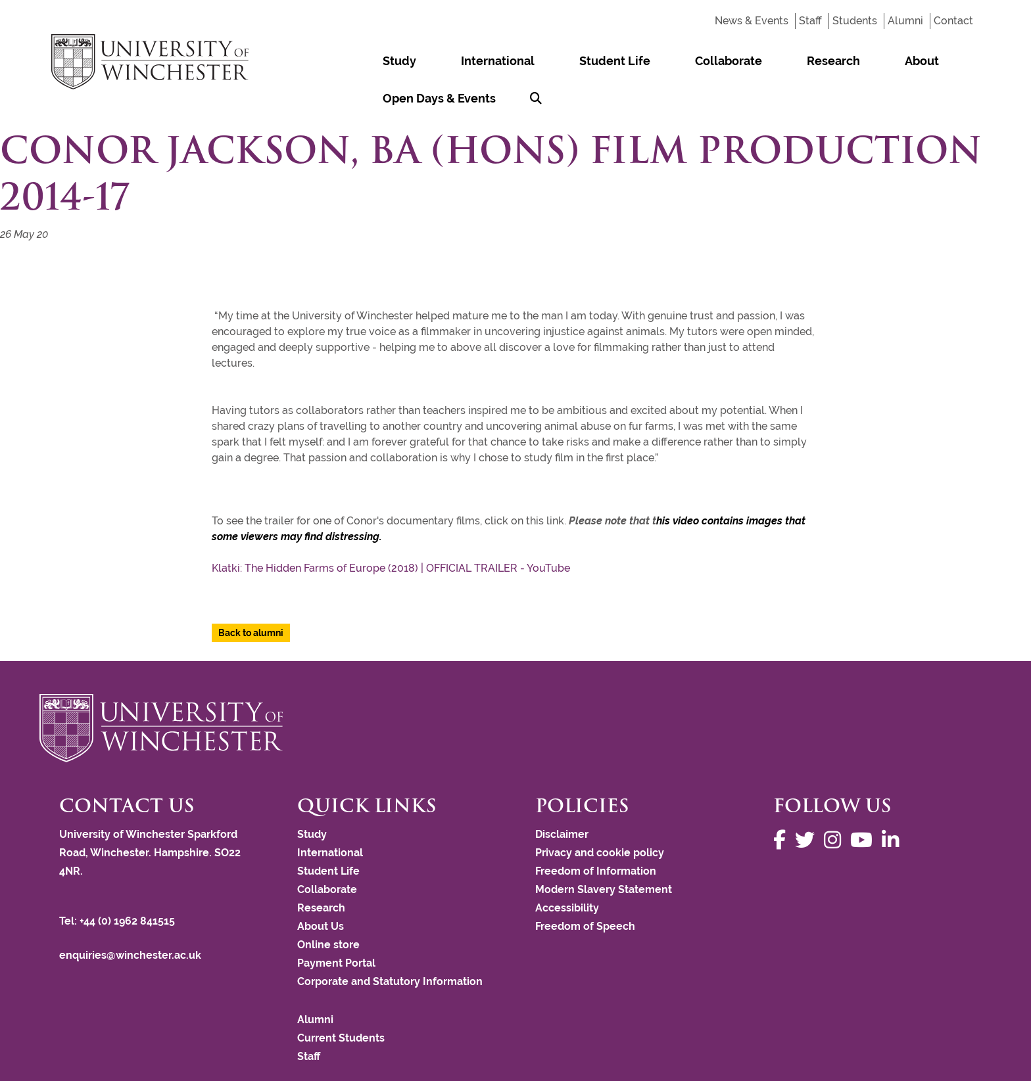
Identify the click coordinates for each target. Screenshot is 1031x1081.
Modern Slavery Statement (603, 852)
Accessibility (567, 870)
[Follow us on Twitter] (808, 802)
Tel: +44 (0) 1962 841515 (118, 883)
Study (387, 61)
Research (721, 61)
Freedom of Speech (585, 889)
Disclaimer (561, 797)
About (784, 61)
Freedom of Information (595, 833)
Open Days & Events (877, 61)
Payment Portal (336, 925)
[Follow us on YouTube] (864, 802)
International (460, 61)
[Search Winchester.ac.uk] (962, 61)
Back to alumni (250, 595)
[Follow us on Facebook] (782, 802)
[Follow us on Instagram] (836, 802)
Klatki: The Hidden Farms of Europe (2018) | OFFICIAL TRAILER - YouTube (391, 530)
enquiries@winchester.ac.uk (130, 917)
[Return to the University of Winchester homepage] (515, 690)
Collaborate (641, 61)
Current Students (341, 1000)
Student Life (552, 61)
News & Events (751, 20)
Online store (328, 907)
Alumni (905, 20)
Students (854, 20)
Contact (953, 20)
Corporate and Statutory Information (390, 944)
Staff (810, 20)
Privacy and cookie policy (599, 815)
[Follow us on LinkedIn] (893, 802)
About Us (320, 889)
